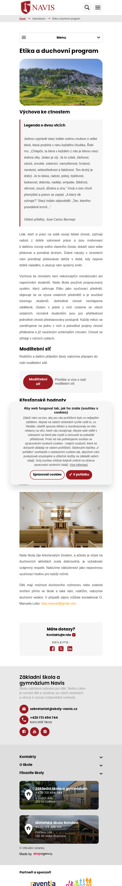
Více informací (79, 465)
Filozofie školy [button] (31, 773)
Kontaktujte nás (58, 635)
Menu (61, 37)
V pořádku (79, 474)
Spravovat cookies (47, 474)
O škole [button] (25, 764)
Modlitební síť (38, 382)
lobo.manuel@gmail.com (58, 603)
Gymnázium (38, 18)
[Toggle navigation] (98, 7)
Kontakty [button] (27, 757)
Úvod (22, 18)
